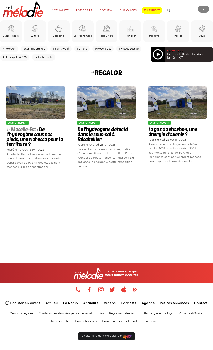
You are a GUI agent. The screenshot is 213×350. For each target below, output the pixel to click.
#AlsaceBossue (129, 48)
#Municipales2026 (15, 57)
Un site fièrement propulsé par (106, 337)
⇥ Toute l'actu (44, 57)
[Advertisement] (106, 210)
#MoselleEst (103, 48)
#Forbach (9, 48)
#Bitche (82, 48)
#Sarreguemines (34, 48)
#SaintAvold (61, 48)
